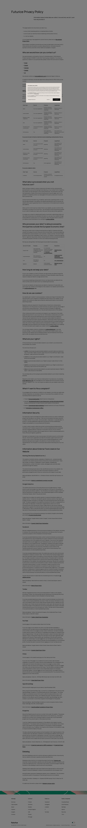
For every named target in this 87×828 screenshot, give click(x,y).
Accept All (56, 99)
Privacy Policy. (36, 93)
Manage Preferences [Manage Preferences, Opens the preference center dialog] (31, 99)
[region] (44, 93)
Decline (48, 99)
